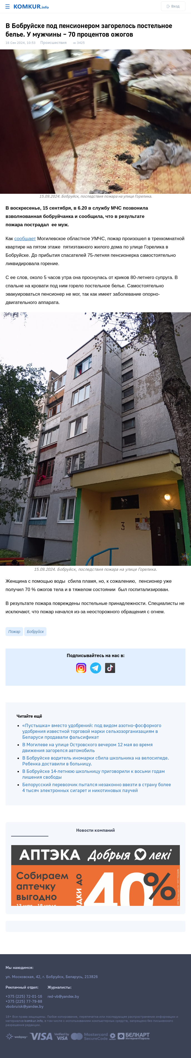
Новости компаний (95, 830)
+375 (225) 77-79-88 (24, 1001)
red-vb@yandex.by (63, 996)
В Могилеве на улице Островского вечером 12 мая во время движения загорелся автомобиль (87, 747)
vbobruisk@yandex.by (24, 1006)
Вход (173, 6)
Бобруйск (35, 631)
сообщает (25, 238)
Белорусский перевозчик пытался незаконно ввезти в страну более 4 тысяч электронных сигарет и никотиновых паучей (96, 787)
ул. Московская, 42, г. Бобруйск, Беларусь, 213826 (52, 976)
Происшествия (53, 42)
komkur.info (33, 1021)
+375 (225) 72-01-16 (24, 996)
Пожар (14, 631)
